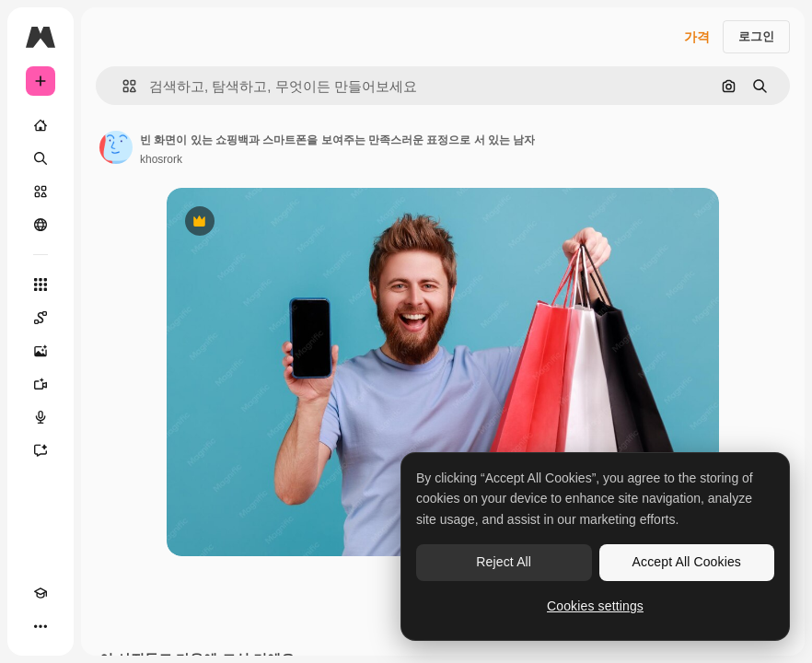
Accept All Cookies (686, 561)
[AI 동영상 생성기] (40, 384)
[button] (122, 86)
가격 (697, 36)
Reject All (503, 561)
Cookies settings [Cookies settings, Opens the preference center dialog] (595, 606)
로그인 (756, 36)
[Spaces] (40, 317)
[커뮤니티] (40, 224)
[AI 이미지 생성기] (40, 351)
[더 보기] (40, 626)
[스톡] (40, 191)
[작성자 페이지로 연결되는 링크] (116, 147)
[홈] (40, 125)
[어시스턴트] (40, 450)
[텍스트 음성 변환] (40, 417)
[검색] (40, 158)
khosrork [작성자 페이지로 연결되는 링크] (161, 159)
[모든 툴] (40, 284)
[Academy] (40, 593)
